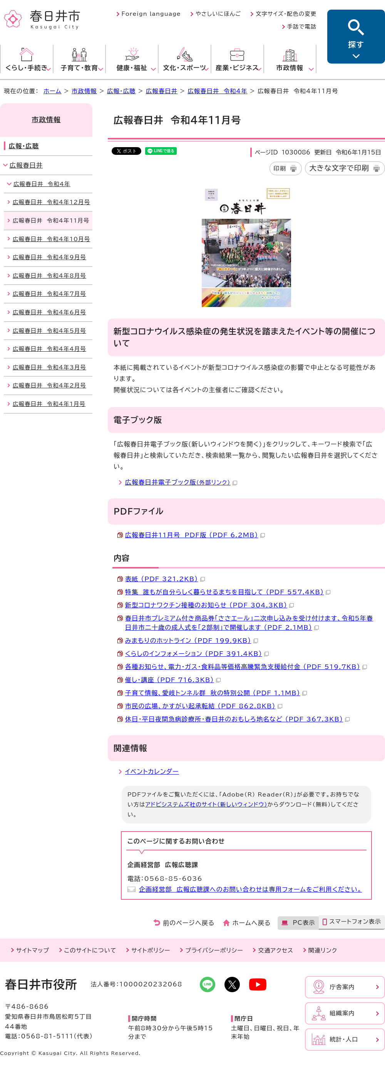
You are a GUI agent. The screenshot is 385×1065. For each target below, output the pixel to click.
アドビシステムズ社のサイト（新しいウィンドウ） (207, 804)
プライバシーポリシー (214, 950)
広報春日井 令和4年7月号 (49, 294)
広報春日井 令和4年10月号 (51, 239)
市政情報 (84, 91)
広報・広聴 (121, 91)
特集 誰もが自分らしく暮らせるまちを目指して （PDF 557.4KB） (227, 592)
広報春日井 (161, 91)
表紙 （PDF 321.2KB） (165, 579)
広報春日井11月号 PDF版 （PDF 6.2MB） (195, 535)
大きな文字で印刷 (339, 167)
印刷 (280, 168)
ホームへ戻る (252, 923)
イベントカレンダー (152, 771)
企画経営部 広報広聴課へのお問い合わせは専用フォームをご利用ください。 (250, 889)
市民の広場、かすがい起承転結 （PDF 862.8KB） (203, 706)
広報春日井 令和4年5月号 (49, 331)
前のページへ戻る (189, 923)
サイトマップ (32, 950)
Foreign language (151, 14)
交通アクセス (275, 950)
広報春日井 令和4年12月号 (51, 202)
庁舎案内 (342, 987)
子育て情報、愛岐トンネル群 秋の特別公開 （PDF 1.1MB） (216, 693)
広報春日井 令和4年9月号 (49, 257)
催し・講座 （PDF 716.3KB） (173, 680)
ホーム (52, 91)
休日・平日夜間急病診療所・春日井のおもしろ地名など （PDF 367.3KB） (237, 719)
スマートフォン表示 (355, 921)
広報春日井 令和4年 (218, 91)
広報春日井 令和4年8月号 (49, 275)
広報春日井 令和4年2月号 (49, 385)
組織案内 (342, 1013)
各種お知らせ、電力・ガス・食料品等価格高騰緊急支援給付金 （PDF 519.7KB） (246, 667)
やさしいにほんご (218, 14)
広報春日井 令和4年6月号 (49, 312)
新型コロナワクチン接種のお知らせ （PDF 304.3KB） (209, 605)
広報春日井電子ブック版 (181, 482)
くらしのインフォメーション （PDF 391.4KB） (197, 654)
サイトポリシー (150, 950)
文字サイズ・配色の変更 (286, 14)
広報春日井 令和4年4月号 (49, 349)
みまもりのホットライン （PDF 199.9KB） (191, 640)
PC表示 (304, 923)
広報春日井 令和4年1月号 (49, 404)
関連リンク (322, 950)
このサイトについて (90, 950)
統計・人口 (344, 1039)
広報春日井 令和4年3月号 (49, 367)
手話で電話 (301, 26)
